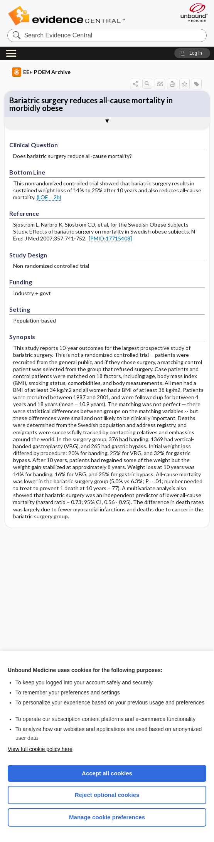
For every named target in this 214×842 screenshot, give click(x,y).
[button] (192, 53)
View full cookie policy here (40, 749)
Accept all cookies (107, 773)
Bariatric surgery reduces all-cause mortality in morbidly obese (91, 104)
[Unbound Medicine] (192, 12)
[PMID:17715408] (110, 238)
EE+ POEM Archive (41, 72)
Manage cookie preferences (107, 817)
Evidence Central (68, 15)
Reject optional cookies (107, 795)
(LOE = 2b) (49, 197)
